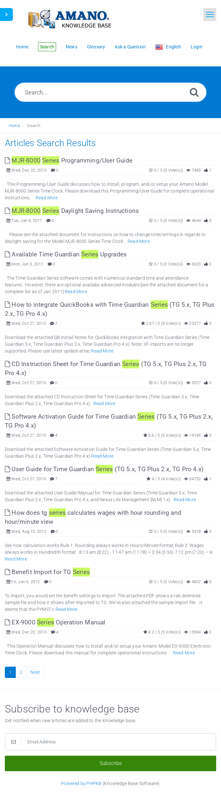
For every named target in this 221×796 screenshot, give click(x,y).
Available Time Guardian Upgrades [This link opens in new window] (66, 254)
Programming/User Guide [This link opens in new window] (68, 160)
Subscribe (111, 763)
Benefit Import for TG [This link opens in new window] (47, 572)
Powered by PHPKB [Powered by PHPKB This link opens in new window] (81, 783)
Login (196, 46)
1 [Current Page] (10, 672)
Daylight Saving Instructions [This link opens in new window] (72, 210)
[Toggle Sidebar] (6, 14)
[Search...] (110, 92)
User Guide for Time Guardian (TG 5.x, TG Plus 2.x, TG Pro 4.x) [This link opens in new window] (104, 469)
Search (33, 125)
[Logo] (69, 18)
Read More (47, 197)
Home (14, 125)
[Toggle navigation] (209, 14)
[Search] (194, 92)
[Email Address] (110, 742)
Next (35, 672)
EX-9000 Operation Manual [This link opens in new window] (55, 622)
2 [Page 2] (21, 672)
